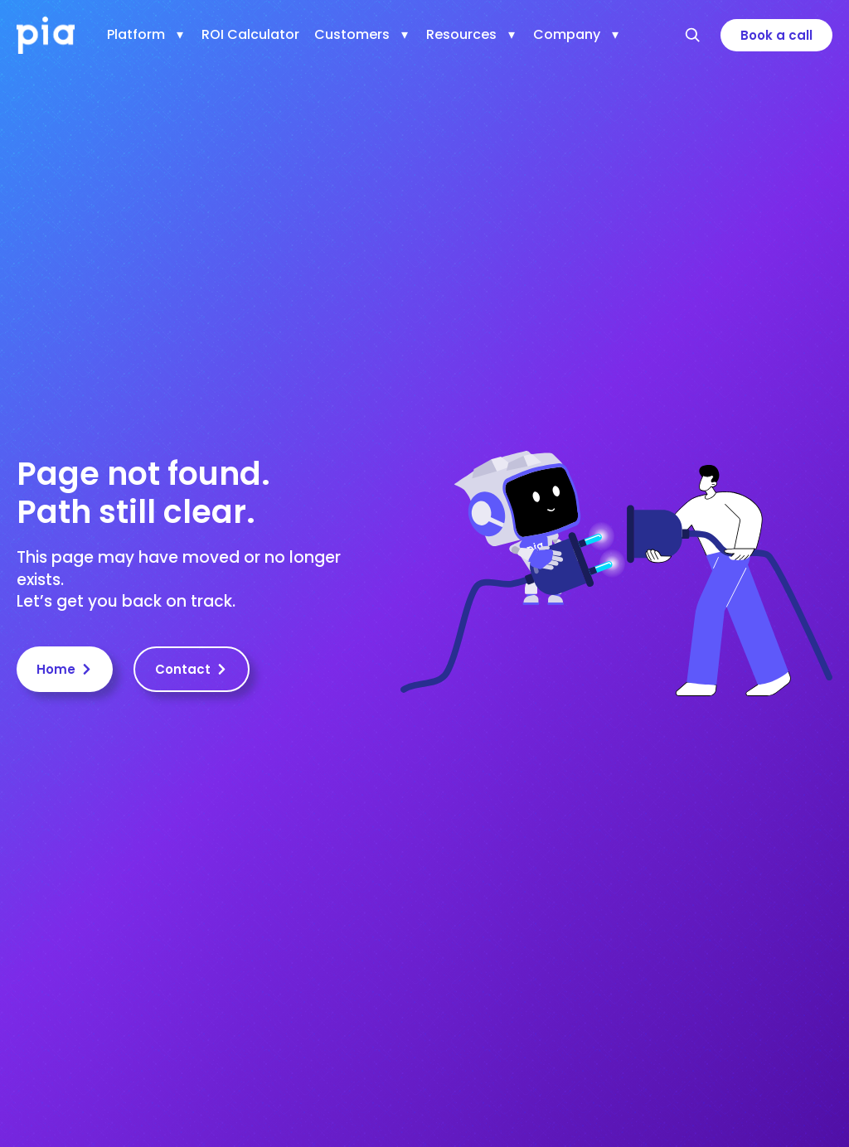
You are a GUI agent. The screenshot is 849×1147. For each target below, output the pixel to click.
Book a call (776, 35)
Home (64, 669)
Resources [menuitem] (461, 34)
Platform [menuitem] (136, 34)
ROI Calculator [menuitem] (250, 34)
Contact (191, 669)
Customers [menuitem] (352, 34)
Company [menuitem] (566, 34)
